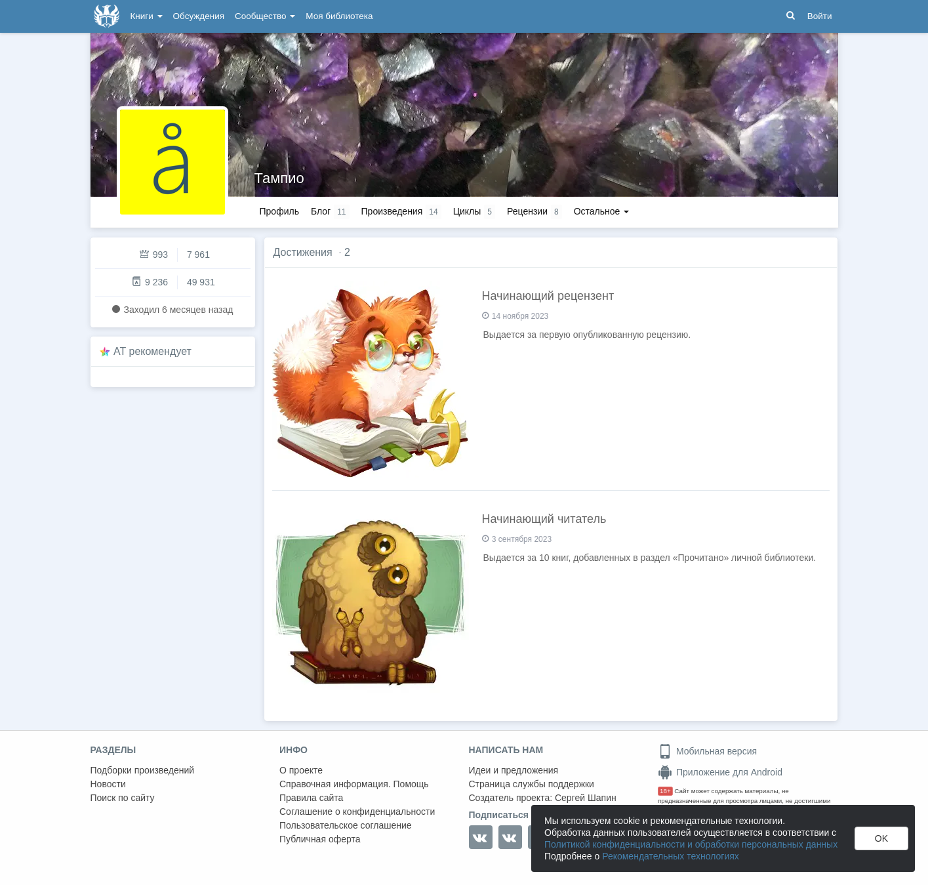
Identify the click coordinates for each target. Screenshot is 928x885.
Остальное (602, 211)
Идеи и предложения (514, 770)
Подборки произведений (143, 770)
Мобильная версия (707, 751)
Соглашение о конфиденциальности (357, 811)
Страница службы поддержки (531, 784)
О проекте (301, 770)
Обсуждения (198, 16)
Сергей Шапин (585, 797)
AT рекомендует (152, 351)
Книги (147, 16)
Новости (108, 784)
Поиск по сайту (123, 797)
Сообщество (265, 16)
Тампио (279, 178)
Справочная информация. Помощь (354, 784)
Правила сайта (311, 797)
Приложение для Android (720, 772)
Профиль (279, 211)
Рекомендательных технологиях (670, 856)
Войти (819, 16)
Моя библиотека (339, 16)
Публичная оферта (320, 839)
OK (881, 838)
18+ (665, 790)
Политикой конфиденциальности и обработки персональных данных (690, 844)
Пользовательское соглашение (345, 825)
